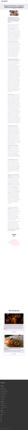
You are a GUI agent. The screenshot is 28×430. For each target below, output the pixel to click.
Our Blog (2, 408)
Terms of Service (3, 405)
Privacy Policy (3, 403)
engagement (12, 28)
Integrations (2, 399)
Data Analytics (3, 396)
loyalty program (10, 183)
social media (16, 154)
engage (9, 147)
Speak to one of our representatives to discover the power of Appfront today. (14, 229)
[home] (5, 1)
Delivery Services (3, 394)
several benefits (14, 187)
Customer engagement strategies (13, 41)
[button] (26, 1)
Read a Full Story (14, 331)
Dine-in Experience (3, 389)
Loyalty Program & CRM (4, 391)
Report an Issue (3, 412)
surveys (18, 166)
